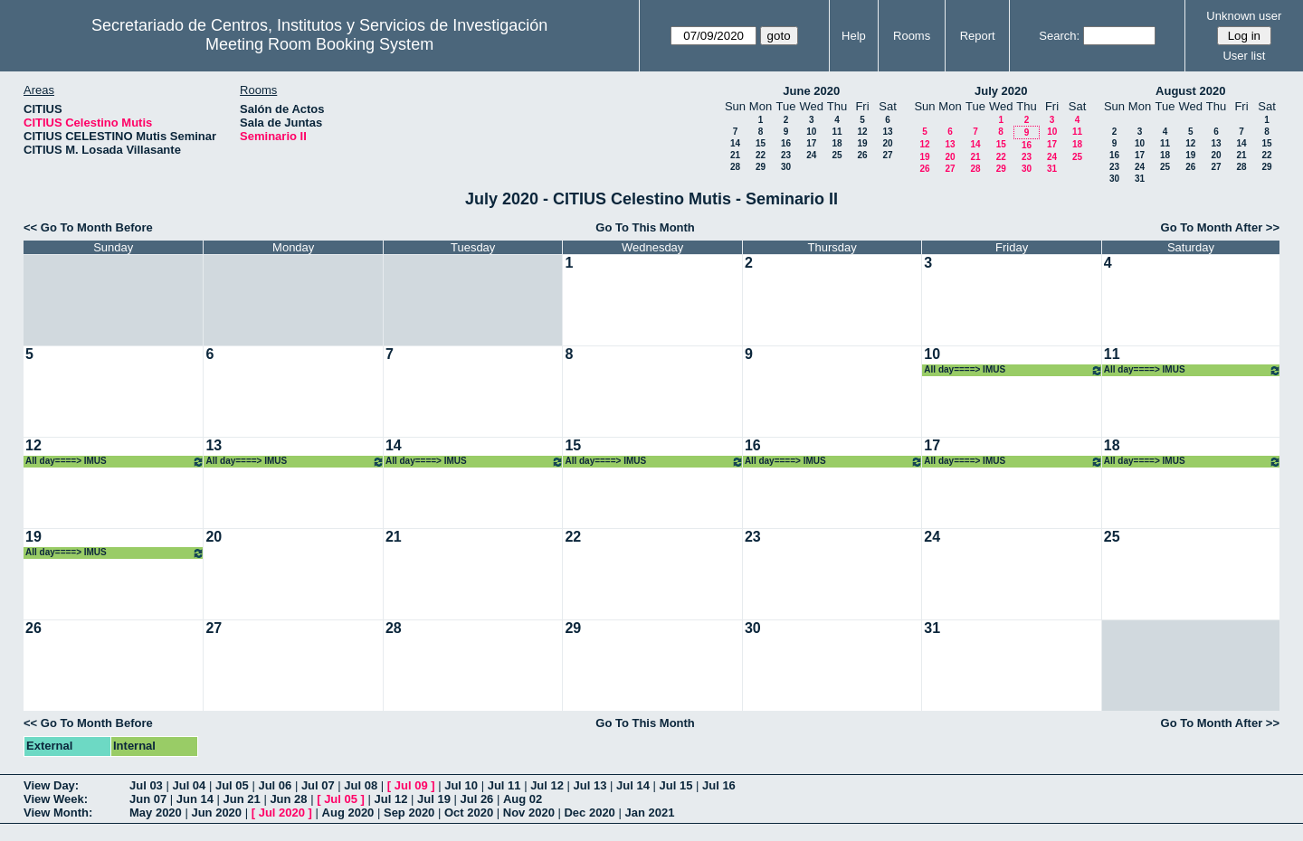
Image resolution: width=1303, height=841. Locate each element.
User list (1243, 55)
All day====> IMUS (1013, 370)
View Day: (51, 785)
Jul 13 (590, 785)
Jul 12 (547, 785)
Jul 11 (504, 785)
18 (837, 143)
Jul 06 (274, 785)
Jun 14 (195, 799)
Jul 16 (719, 785)
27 (887, 155)
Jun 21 (242, 799)
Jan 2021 (649, 812)
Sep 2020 (409, 812)
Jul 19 (434, 799)
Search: (1059, 36)
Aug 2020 (348, 812)
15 (761, 143)
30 (786, 167)
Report (977, 36)
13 (887, 132)
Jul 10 (461, 785)
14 (735, 143)
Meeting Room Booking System (319, 44)
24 (811, 155)
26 (862, 155)
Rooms (911, 36)
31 (1052, 169)
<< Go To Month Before (88, 227)
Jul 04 (188, 785)
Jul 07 (318, 785)
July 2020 (1001, 91)
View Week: (56, 799)
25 (837, 155)
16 (786, 143)
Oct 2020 (468, 812)
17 (811, 143)
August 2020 (1190, 91)
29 (761, 167)
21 (735, 155)
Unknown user (1243, 16)
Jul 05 (232, 785)
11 (837, 132)
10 (811, 132)
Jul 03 (146, 785)
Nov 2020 (529, 812)
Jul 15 (676, 785)
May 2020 (155, 812)
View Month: (58, 812)
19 (862, 143)
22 (761, 155)
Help (854, 36)
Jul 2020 (282, 812)
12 (862, 132)
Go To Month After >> (1220, 227)
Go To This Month (645, 227)
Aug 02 (522, 799)
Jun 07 (147, 799)
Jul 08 (360, 785)
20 (887, 143)
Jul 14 (633, 785)
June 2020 (811, 91)
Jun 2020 (216, 812)
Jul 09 (411, 785)
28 (735, 167)
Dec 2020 (589, 812)
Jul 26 (477, 799)
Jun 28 (288, 799)
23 (786, 155)
